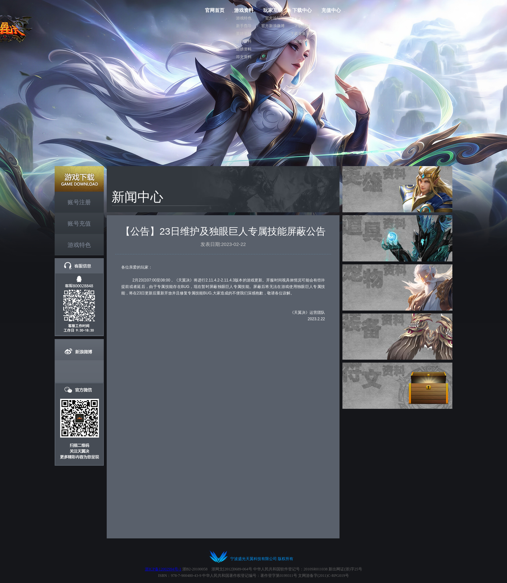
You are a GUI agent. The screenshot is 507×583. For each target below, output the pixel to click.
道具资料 (244, 41)
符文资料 (244, 57)
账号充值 (79, 223)
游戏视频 (302, 41)
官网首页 (214, 10)
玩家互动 (273, 10)
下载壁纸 (302, 26)
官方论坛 (273, 18)
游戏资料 (243, 10)
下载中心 (302, 10)
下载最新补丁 (302, 33)
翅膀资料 (244, 49)
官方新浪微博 (273, 26)
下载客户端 (302, 18)
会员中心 (331, 18)
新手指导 (244, 26)
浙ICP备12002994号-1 (163, 569)
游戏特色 (244, 18)
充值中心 (331, 10)
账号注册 (79, 202)
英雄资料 (244, 33)
